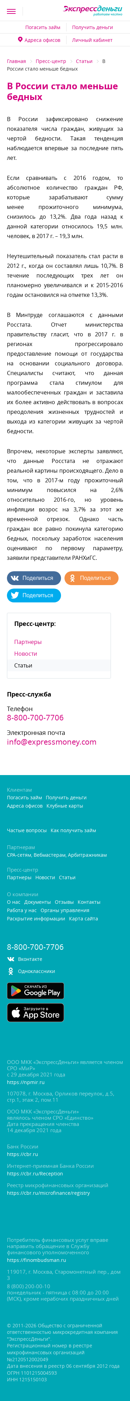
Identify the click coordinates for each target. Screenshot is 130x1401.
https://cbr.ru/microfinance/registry (48, 1193)
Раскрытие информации (36, 919)
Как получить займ (73, 831)
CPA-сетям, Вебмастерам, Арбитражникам (57, 855)
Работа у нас (22, 910)
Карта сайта (83, 919)
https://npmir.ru (26, 1082)
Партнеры (28, 642)
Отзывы (64, 902)
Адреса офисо (39, 40)
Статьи (84, 61)
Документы (37, 902)
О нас (13, 902)
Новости (25, 653)
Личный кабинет (92, 40)
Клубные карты (64, 806)
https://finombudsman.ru (36, 1260)
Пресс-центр (51, 61)
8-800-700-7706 (35, 717)
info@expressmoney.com (51, 741)
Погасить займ (42, 27)
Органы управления (65, 910)
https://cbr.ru (22, 1154)
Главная (16, 61)
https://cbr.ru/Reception (35, 1174)
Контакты (89, 902)
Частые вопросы (27, 831)
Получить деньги (92, 27)
